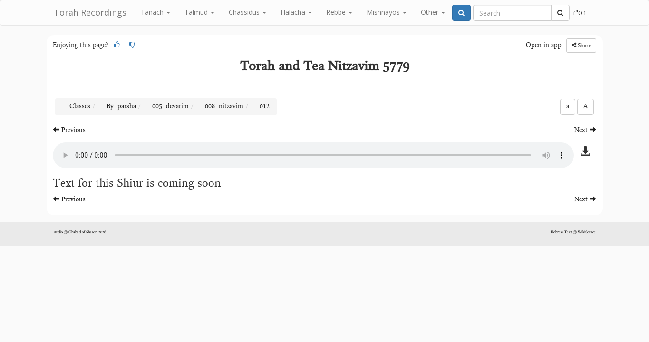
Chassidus (247, 12)
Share (581, 45)
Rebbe (339, 12)
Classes (79, 107)
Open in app (544, 45)
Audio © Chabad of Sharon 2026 (80, 232)
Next (585, 130)
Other (433, 12)
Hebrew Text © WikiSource (573, 232)
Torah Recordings (90, 12)
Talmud (199, 12)
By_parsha (121, 107)
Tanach (155, 12)
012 (265, 107)
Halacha (296, 12)
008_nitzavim (224, 107)
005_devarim (170, 107)
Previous (69, 130)
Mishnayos (387, 12)
